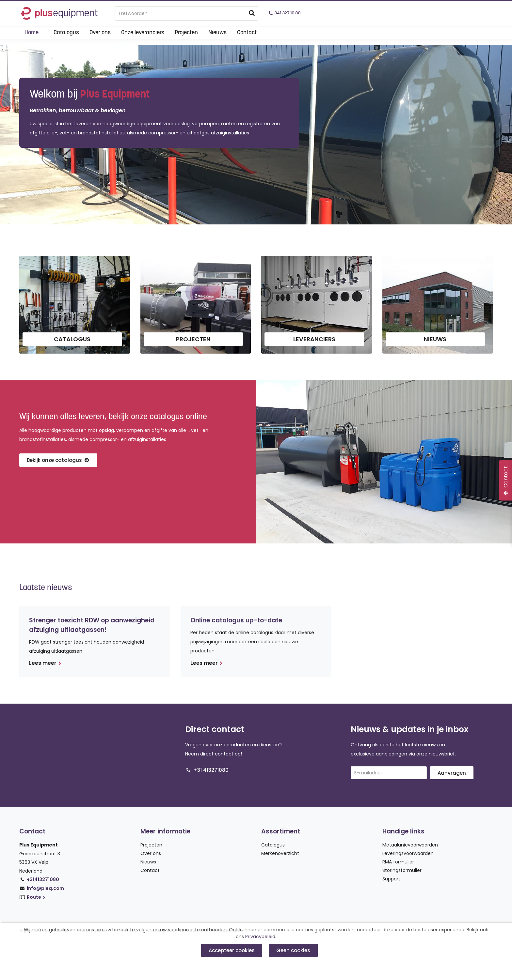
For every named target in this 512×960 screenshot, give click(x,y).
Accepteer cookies (232, 950)
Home (31, 33)
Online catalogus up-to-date (236, 620)
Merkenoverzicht (280, 853)
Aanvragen (452, 773)
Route (36, 897)
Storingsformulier (402, 870)
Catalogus (66, 33)
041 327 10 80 (287, 13)
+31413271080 (43, 879)
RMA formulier (398, 862)
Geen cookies (293, 950)
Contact (247, 33)
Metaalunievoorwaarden (410, 845)
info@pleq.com (45, 888)
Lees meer (45, 663)
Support (391, 879)
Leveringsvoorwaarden (408, 853)
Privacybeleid (260, 936)
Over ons (100, 33)
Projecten (186, 33)
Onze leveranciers (142, 33)
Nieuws (217, 33)
